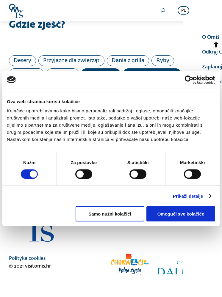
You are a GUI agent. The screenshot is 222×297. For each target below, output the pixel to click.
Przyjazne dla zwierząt (71, 60)
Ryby (162, 60)
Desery (22, 60)
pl (183, 10)
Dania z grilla (128, 60)
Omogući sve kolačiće (180, 213)
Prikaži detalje (188, 195)
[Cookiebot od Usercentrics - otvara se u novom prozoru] (189, 79)
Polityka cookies (27, 258)
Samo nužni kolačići (109, 213)
